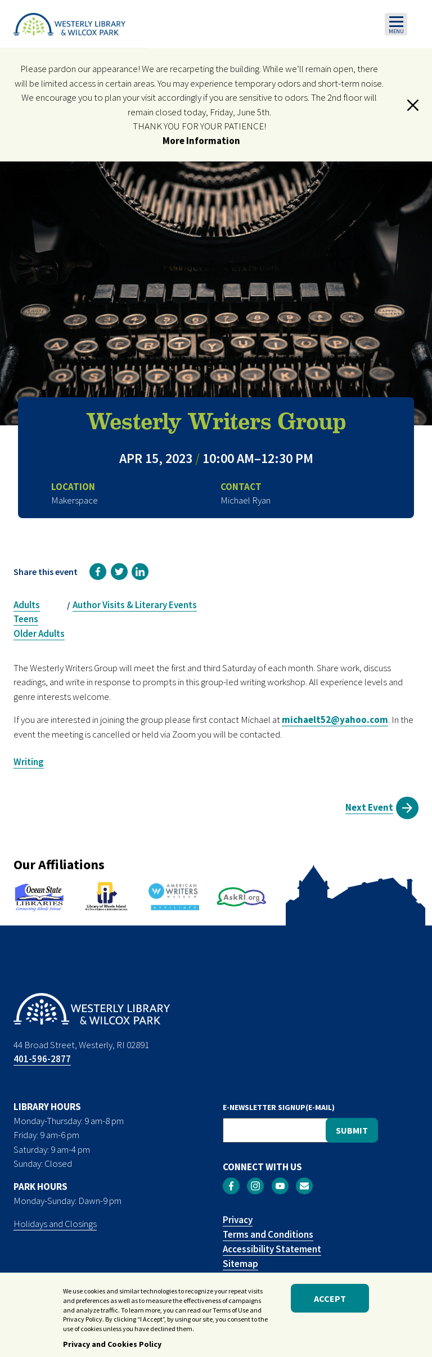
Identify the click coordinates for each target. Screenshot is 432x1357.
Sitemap (240, 1263)
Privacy (238, 1220)
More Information (201, 140)
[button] (412, 105)
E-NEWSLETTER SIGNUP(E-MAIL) (279, 1107)
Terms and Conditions (268, 1234)
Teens (26, 619)
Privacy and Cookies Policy (112, 1347)
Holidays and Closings (55, 1223)
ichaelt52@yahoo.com (339, 719)
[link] (97, 571)
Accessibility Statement (272, 1249)
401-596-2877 (42, 1059)
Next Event (369, 807)
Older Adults (39, 633)
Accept (330, 1301)
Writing (29, 762)
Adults (27, 605)
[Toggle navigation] (396, 24)
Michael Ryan (245, 500)
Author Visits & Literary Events (135, 605)
